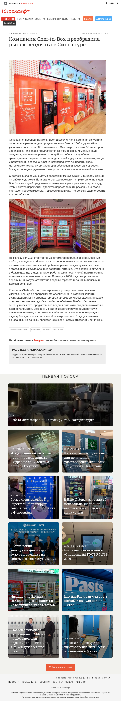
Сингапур (35, 329)
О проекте (113, 3)
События (40, 19)
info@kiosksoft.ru (101, 678)
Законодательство (75, 546)
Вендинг (34, 33)
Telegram (39, 340)
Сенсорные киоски (74, 449)
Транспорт (16, 541)
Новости (8, 19)
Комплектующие (57, 19)
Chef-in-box (58, 329)
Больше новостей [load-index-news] (60, 667)
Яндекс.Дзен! (26, 3)
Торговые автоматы (18, 33)
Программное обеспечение (25, 449)
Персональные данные (79, 678)
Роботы (14, 415)
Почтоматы (70, 592)
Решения (75, 19)
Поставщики (25, 19)
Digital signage (19, 495)
